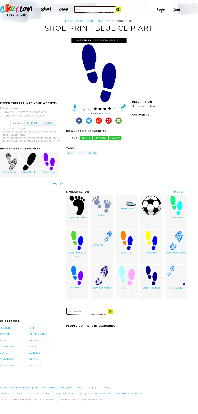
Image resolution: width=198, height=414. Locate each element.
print (91, 20)
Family (5, 340)
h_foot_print (101, 206)
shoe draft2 (176, 277)
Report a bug (45, 387)
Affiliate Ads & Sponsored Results (115, 393)
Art (31, 327)
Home (69, 20)
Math (33, 346)
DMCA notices (72, 393)
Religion (6, 327)
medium (101, 138)
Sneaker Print (102, 238)
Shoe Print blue (151, 277)
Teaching (7, 359)
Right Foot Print (77, 207)
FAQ (108, 387)
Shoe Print (29, 163)
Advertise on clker (15, 387)
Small (17, 122)
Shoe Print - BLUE (176, 242)
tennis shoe (126, 203)
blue (80, 20)
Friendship (8, 346)
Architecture (10, 365)
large (115, 138)
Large (48, 122)
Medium (32, 122)
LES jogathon (10, 163)
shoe (101, 20)
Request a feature (75, 387)
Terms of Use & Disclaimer (20, 393)
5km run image (102, 277)
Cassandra (101, 40)
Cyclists (35, 365)
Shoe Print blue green (77, 244)
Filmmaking (37, 334)
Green (33, 359)
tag (98, 387)
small (86, 138)
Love (3, 352)
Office (5, 334)
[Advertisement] (33, 67)
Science (35, 352)
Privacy (51, 393)
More (57, 183)
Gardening (37, 340)
